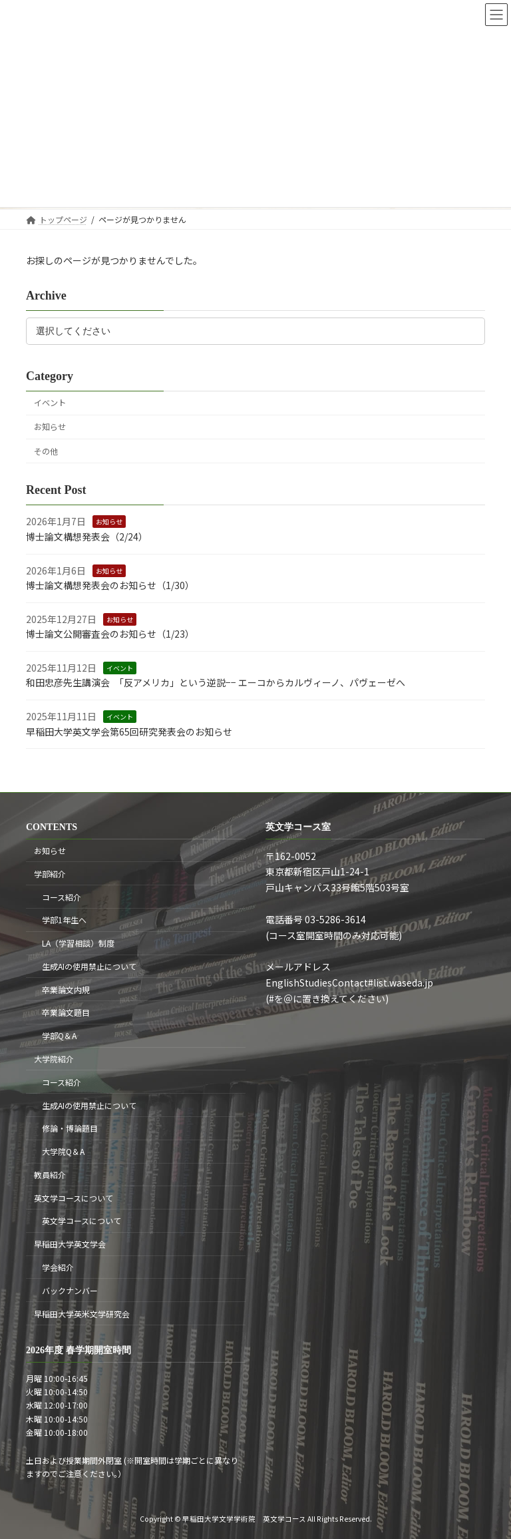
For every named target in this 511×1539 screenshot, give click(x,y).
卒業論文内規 (66, 989)
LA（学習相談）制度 (78, 943)
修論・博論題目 (70, 1128)
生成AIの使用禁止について (89, 966)
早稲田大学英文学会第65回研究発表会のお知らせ (129, 731)
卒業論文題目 (66, 1012)
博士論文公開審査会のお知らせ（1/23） (110, 633)
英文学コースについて (73, 1198)
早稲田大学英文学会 (70, 1243)
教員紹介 (50, 1174)
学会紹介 (58, 1267)
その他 (46, 451)
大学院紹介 (54, 1058)
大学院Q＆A (63, 1151)
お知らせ (50, 427)
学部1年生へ (64, 919)
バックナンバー (70, 1290)
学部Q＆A (59, 1035)
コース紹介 (61, 897)
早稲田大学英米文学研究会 (82, 1313)
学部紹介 (50, 873)
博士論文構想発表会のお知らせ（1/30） (110, 585)
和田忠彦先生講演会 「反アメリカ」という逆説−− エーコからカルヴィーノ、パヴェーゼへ (215, 682)
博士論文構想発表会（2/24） (87, 536)
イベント (50, 403)
